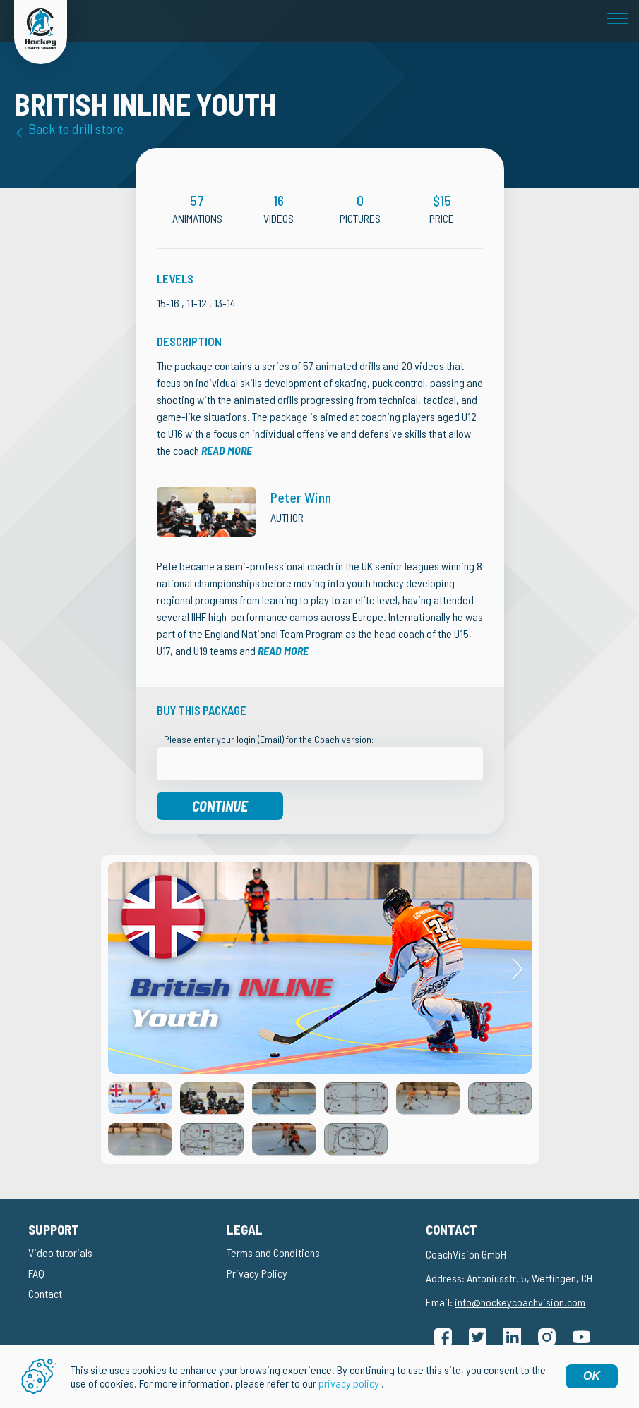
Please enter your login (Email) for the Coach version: (269, 739)
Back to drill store (76, 128)
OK (591, 1376)
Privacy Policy (257, 1273)
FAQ (36, 1273)
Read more (226, 450)
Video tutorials (60, 1252)
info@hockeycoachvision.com (520, 1302)
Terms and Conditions (273, 1252)
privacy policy (348, 1383)
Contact (45, 1293)
